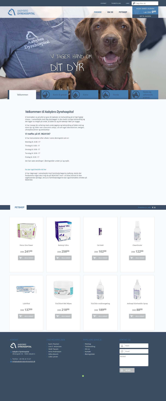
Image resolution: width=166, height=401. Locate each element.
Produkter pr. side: (144, 207)
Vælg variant (28, 258)
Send (128, 370)
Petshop (19, 207)
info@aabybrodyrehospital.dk (23, 361)
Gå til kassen (145, 16)
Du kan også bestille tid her (35, 169)
